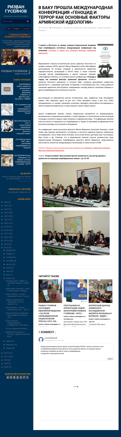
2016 (6, 237)
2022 (6, 216)
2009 (6, 363)
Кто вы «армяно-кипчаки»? (17, 328)
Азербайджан (57, 28)
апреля (9, 278)
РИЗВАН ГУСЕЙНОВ (16, 9)
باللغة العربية (26, 28)
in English (16, 28)
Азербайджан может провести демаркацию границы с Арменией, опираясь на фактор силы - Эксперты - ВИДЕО (23, 91)
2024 (6, 209)
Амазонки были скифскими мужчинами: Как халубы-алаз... (17, 315)
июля (8, 268)
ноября (9, 254)
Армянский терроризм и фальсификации (80, 28)
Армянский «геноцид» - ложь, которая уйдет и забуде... (18, 289)
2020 (6, 223)
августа (9, 264)
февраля (10, 345)
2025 (6, 206)
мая (8, 275)
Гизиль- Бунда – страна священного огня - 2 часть (17, 295)
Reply (110, 359)
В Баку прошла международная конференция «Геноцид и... (17, 323)
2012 (6, 353)
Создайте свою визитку (24, 181)
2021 (6, 220)
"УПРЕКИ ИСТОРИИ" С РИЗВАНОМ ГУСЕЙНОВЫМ (18, 36)
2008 (6, 367)
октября (9, 257)
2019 (6, 227)
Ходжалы (42, 30)
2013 (6, 248)
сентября (10, 261)
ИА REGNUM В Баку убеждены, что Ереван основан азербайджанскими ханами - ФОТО (22, 159)
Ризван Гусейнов (25, 178)
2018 (6, 230)
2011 (6, 356)
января (9, 348)
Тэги (8, 28)
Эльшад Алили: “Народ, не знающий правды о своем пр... (17, 283)
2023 (6, 213)
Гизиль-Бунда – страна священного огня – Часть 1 (18, 308)
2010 (6, 360)
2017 (6, 234)
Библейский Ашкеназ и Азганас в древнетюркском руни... (18, 334)
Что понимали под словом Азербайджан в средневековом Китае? (23, 109)
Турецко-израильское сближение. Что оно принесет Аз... (15, 302)
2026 (6, 202)
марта (8, 341)
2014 (6, 244)
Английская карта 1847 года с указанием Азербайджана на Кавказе (23, 143)
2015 (6, 241)
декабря (9, 250)
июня (8, 271)
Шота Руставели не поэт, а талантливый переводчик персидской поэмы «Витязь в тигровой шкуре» (22, 127)
